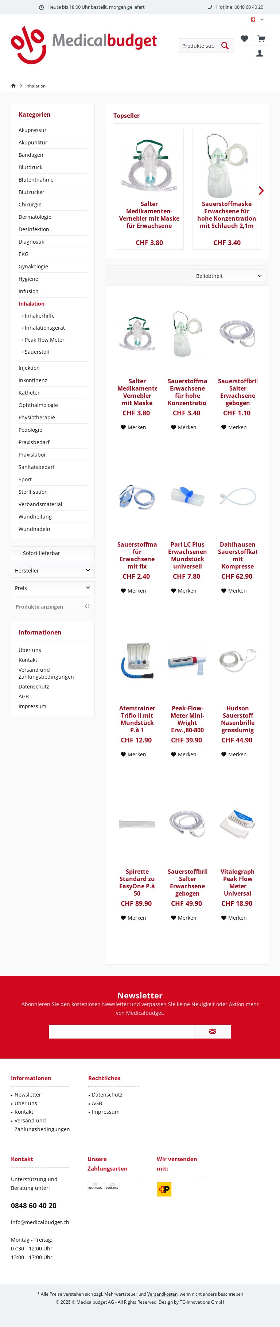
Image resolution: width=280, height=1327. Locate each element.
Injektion (29, 367)
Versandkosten (162, 1294)
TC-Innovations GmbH (202, 1302)
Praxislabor (32, 454)
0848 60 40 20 (34, 1205)
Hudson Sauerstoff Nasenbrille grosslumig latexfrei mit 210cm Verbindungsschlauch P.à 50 (237, 719)
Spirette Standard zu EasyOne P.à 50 (137, 882)
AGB (24, 696)
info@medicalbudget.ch (40, 1222)
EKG (23, 254)
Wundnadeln (34, 528)
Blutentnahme (36, 179)
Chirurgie (30, 204)
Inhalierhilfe (39, 315)
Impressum (32, 706)
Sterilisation (33, 491)
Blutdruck (30, 167)
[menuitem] (261, 38)
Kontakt (28, 659)
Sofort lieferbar (41, 553)
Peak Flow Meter (44, 339)
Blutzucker (31, 192)
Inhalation (31, 303)
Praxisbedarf (34, 442)
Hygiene (28, 278)
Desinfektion (34, 229)
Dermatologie (35, 216)
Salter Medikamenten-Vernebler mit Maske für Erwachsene (149, 214)
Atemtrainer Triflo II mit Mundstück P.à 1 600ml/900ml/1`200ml (137, 719)
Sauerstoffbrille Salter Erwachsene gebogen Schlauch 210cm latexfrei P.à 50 (187, 882)
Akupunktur (33, 142)
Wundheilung (35, 516)
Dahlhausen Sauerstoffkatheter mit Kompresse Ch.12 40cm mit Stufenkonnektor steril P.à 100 (237, 555)
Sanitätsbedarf (37, 466)
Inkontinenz (33, 380)
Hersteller (27, 570)
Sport (25, 479)
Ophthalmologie (38, 404)
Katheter (29, 392)
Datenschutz (34, 686)
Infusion (29, 291)
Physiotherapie (37, 417)
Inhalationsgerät (44, 327)
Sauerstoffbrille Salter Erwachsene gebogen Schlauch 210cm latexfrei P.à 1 (237, 392)
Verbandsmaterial (40, 504)
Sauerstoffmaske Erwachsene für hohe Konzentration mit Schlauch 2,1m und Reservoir (226, 214)
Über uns (30, 650)
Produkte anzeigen (53, 606)
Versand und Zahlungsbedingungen (46, 673)
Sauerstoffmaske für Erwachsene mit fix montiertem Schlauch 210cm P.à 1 (137, 555)
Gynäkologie (33, 266)
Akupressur (33, 130)
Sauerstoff (36, 351)
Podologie (30, 429)
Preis (21, 588)
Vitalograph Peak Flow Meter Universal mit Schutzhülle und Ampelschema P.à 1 (237, 882)
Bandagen (31, 154)
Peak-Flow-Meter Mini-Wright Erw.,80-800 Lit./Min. (187, 719)
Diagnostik (31, 241)
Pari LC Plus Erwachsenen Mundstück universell (187, 555)
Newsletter (28, 1094)
